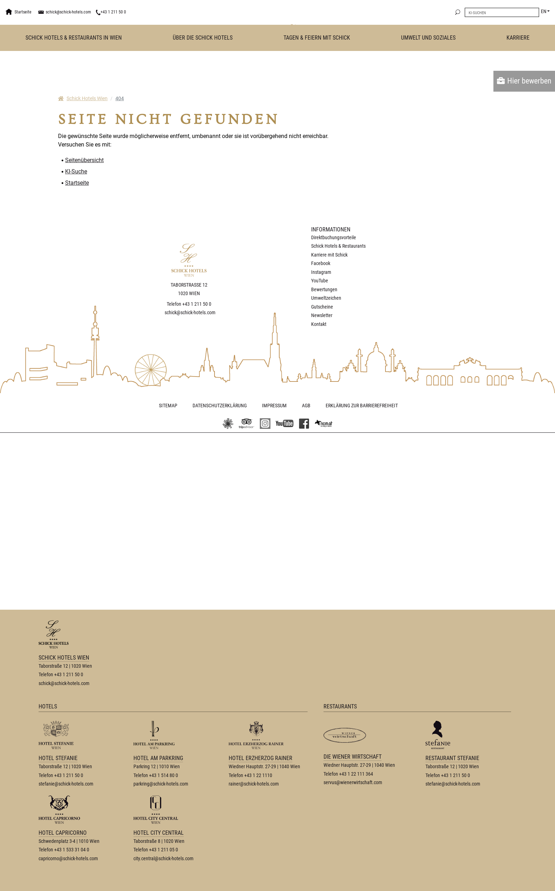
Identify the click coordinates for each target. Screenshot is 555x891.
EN (544, 11)
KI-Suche (76, 171)
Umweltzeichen (326, 298)
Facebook (320, 263)
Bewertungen (324, 289)
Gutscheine (322, 307)
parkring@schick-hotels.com (160, 784)
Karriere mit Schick (329, 255)
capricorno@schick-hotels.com (68, 858)
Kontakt (318, 324)
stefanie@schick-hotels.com (66, 784)
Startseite (77, 182)
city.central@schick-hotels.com (163, 858)
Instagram (321, 272)
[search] (457, 12)
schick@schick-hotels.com (68, 12)
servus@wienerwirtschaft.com (353, 782)
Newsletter (321, 315)
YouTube (319, 280)
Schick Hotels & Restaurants (338, 246)
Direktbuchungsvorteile (333, 237)
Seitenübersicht (84, 160)
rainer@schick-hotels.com (254, 784)
